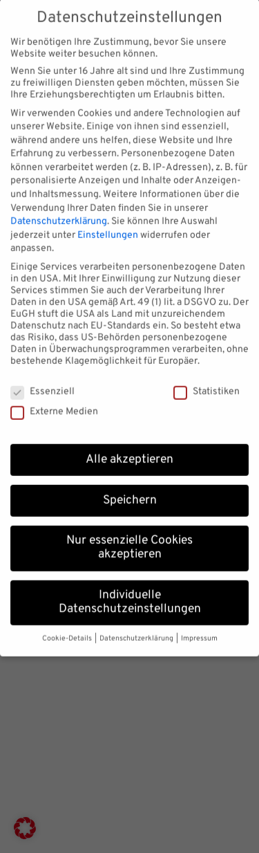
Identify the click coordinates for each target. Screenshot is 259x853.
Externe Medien (54, 404)
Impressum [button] (199, 631)
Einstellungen (107, 227)
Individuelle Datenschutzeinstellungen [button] (130, 594)
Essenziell (42, 383)
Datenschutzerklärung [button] (137, 631)
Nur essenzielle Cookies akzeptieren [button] (129, 540)
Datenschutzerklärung (58, 214)
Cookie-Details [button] (67, 631)
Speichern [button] (130, 492)
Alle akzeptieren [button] (129, 451)
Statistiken (206, 383)
